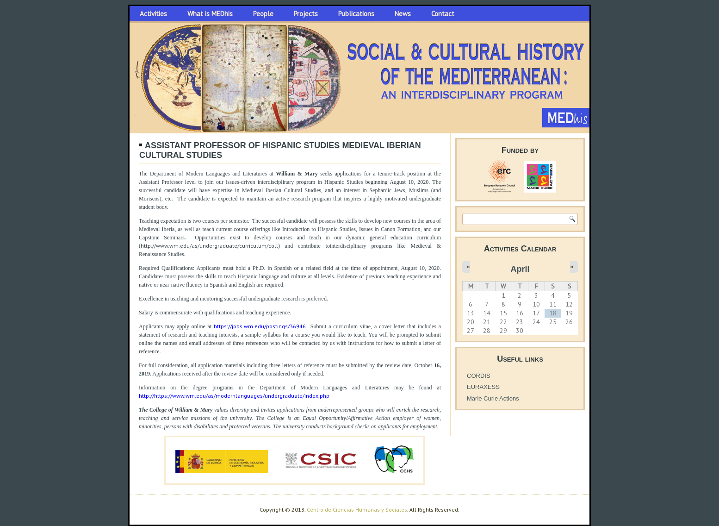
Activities (153, 13)
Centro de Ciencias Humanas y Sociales (357, 509)
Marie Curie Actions (493, 398)
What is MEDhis (210, 13)
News (403, 13)
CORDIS (478, 375)
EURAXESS (483, 386)
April (519, 269)
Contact (442, 13)
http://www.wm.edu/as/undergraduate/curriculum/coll (209, 245)
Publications (356, 13)
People (263, 13)
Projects (306, 13)
